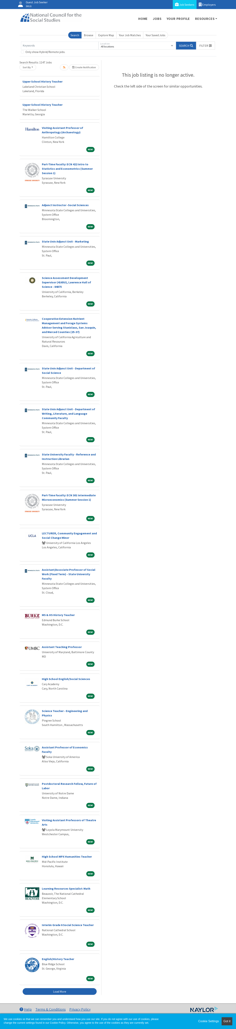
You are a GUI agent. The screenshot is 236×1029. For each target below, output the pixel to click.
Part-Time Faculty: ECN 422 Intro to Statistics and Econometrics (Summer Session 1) (67, 168)
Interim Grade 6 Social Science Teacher (68, 925)
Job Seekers (184, 4)
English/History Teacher (58, 959)
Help (26, 1009)
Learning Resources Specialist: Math (66, 888)
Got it (226, 1021)
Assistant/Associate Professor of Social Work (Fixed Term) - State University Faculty (68, 574)
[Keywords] (59, 46)
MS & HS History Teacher (58, 615)
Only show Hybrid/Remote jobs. (45, 52)
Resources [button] (204, 19)
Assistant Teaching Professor (62, 647)
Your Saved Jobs (155, 35)
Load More (59, 991)
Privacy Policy (80, 1009)
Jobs (157, 19)
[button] (205, 46)
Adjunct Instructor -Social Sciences (65, 205)
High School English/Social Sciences (66, 679)
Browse (88, 35)
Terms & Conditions (50, 1009)
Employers (207, 4)
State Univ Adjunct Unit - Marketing (65, 241)
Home (143, 19)
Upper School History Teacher (42, 81)
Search (75, 35)
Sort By (27, 67)
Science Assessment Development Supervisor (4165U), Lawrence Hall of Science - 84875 (66, 282)
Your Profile (178, 19)
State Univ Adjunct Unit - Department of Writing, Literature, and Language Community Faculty (68, 413)
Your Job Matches (130, 35)
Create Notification (84, 67)
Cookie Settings (208, 1021)
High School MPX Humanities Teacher (67, 856)
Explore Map (106, 35)
